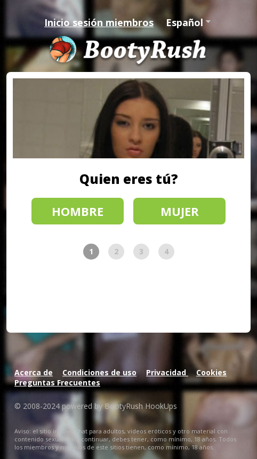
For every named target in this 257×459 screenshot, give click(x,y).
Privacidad (167, 372)
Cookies (211, 372)
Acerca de (33, 372)
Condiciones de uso (99, 372)
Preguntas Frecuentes (57, 382)
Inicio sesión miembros (99, 22)
